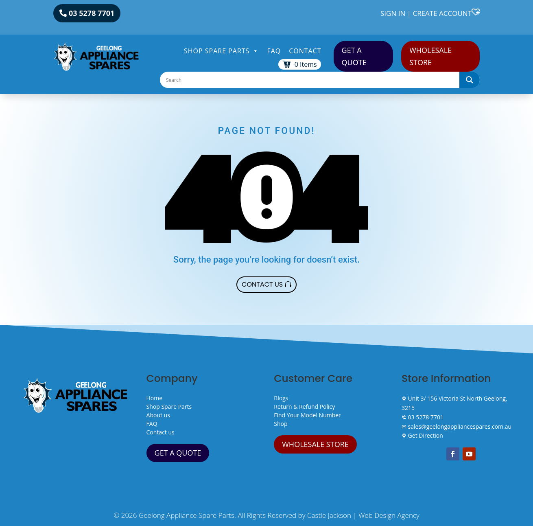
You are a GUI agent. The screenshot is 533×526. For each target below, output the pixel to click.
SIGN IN (392, 13)
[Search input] (311, 80)
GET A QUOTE (354, 56)
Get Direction (422, 435)
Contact (305, 50)
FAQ (274, 50)
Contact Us (262, 284)
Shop (280, 423)
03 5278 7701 (91, 13)
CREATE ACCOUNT (442, 13)
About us (158, 415)
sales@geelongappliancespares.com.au (456, 426)
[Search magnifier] (469, 80)
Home (154, 398)
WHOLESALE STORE (430, 56)
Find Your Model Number (307, 415)
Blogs (281, 398)
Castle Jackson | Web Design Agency (363, 515)
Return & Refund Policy (304, 406)
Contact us (160, 432)
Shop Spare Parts (221, 51)
